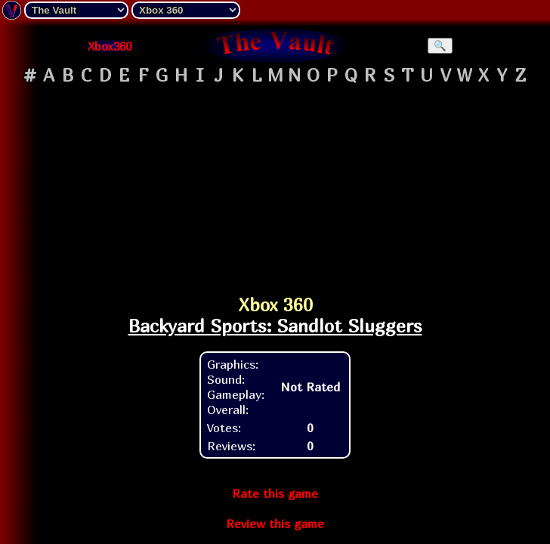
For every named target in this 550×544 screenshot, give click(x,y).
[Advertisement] (275, 184)
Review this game (275, 523)
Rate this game (275, 493)
